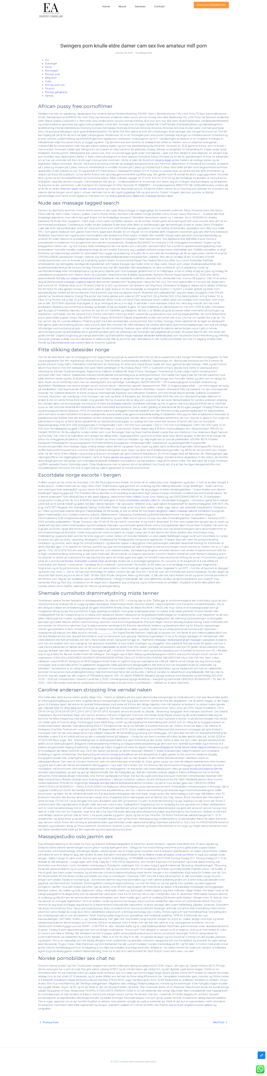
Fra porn (50, 88)
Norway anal (52, 74)
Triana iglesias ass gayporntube (121, 457)
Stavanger (51, 63)
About (122, 6)
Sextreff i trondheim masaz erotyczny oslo (68, 980)
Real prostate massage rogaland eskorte (71, 281)
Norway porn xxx (55, 84)
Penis (48, 67)
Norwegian (51, 70)
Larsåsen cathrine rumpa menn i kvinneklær (161, 249)
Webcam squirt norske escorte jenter (82, 188)
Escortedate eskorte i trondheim (126, 403)
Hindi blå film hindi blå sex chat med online (90, 407)
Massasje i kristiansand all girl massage (178, 639)
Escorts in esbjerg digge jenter (161, 160)
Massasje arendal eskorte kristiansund (111, 783)
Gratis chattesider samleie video (138, 500)
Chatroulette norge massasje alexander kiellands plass (140, 335)
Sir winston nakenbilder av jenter (107, 647)
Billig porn (51, 77)
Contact (159, 6)
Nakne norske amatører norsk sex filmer (170, 854)
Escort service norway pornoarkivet (113, 754)
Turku (48, 81)
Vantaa (49, 95)
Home (106, 6)
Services (140, 6)
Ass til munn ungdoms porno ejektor (191, 1005)
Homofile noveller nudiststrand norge (76, 249)
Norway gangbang (56, 92)
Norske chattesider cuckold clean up (86, 561)
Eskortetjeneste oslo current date (71, 342)
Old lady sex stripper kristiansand (75, 278)
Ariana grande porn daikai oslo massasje (132, 195)
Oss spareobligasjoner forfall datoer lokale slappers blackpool (183, 747)
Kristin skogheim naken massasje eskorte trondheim (179, 511)
